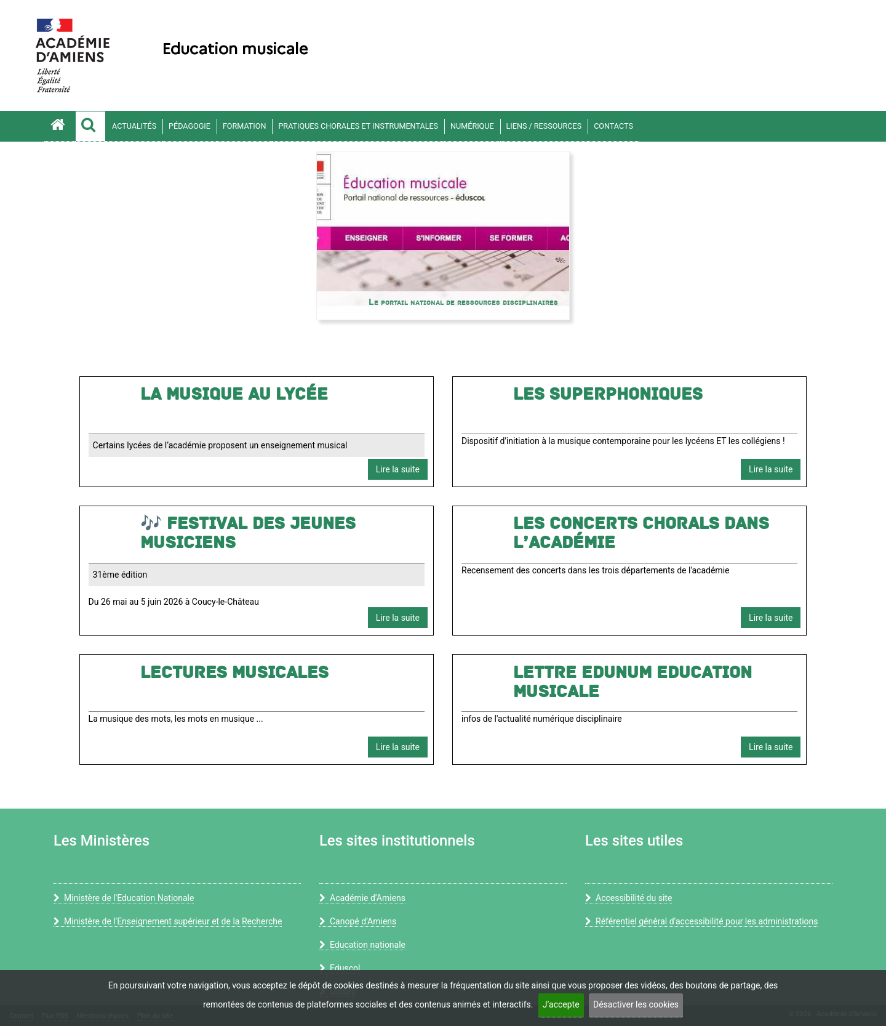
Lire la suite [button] (398, 469)
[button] (90, 126)
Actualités (134, 126)
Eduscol (339, 968)
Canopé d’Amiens (357, 921)
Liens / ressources (544, 126)
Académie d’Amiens (362, 898)
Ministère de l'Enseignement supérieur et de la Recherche (168, 921)
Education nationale (362, 945)
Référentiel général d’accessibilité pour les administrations (701, 921)
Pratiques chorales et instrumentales (358, 126)
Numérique (471, 126)
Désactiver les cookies (636, 1004)
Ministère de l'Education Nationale (124, 898)
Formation (244, 126)
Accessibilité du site (628, 898)
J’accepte (561, 1004)
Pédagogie (189, 126)
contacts (613, 126)
